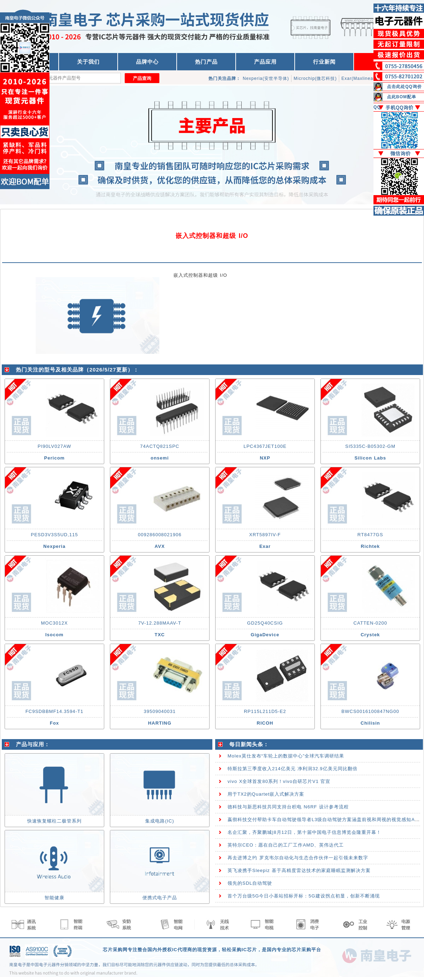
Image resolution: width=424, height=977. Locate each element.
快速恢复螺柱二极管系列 (54, 821)
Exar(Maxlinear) (359, 78)
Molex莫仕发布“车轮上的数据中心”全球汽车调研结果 (286, 756)
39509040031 (160, 711)
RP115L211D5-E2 (265, 711)
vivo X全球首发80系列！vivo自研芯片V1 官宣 (279, 781)
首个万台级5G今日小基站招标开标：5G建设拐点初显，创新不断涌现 (304, 896)
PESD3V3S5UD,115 (54, 534)
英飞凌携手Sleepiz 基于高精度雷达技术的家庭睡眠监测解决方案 (299, 870)
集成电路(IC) (159, 821)
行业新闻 (324, 62)
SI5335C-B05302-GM (370, 446)
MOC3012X (54, 623)
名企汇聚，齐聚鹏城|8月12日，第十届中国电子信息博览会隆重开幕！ (304, 832)
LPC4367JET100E (265, 446)
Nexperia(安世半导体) (266, 78)
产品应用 (265, 62)
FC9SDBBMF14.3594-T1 (54, 711)
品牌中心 (147, 62)
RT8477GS (370, 534)
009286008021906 (159, 534)
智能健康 (54, 897)
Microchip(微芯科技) (315, 78)
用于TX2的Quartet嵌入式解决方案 (266, 794)
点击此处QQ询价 (404, 86)
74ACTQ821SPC (159, 446)
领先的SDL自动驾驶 (250, 883)
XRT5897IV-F (265, 534)
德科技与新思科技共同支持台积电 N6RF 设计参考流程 (288, 806)
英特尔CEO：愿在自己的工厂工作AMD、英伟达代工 (286, 845)
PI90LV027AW (54, 446)
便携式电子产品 (159, 897)
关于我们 (88, 62)
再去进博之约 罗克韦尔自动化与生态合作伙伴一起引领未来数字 (298, 857)
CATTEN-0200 (370, 623)
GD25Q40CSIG (265, 623)
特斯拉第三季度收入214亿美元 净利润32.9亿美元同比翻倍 (293, 768)
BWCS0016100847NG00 (370, 711)
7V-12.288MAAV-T (159, 623)
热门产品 (206, 62)
